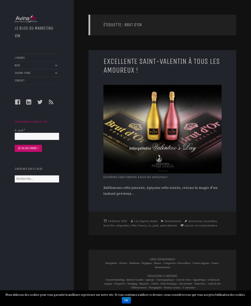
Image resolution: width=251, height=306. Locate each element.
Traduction (199, 283)
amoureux (195, 221)
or (149, 225)
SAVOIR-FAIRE (22, 73)
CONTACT (20, 80)
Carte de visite (183, 280)
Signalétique (199, 280)
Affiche (154, 283)
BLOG (17, 65)
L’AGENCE (20, 57)
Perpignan (147, 263)
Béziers (123, 263)
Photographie (155, 287)
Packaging (132, 283)
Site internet (185, 283)
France (215, 263)
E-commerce (189, 287)
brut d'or (109, 225)
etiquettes (123, 225)
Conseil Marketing (114, 280)
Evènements (173, 221)
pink (155, 225)
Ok (126, 300)
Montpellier (111, 263)
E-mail (20, 131)
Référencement (139, 287)
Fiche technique (169, 283)
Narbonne (134, 263)
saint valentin (168, 225)
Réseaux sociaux (172, 287)
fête (134, 225)
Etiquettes (119, 283)
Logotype (149, 280)
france (142, 225)
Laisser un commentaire (201, 225)
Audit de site (214, 283)
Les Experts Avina (145, 221)
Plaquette (144, 283)
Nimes (157, 263)
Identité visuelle (134, 280)
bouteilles (210, 221)
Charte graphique (165, 280)
